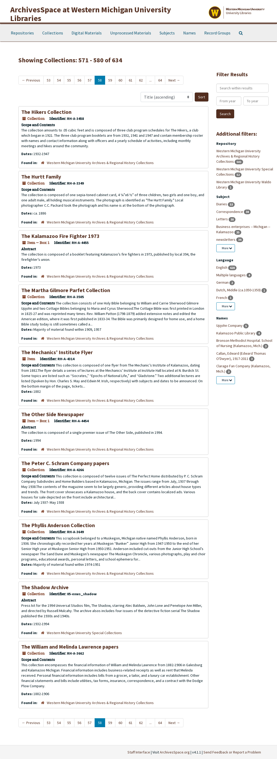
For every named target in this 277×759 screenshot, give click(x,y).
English (222, 267)
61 (130, 80)
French (222, 297)
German (222, 282)
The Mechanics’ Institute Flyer (57, 352)
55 (69, 80)
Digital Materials (86, 32)
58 (100, 80)
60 (120, 80)
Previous (31, 80)
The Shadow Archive (45, 587)
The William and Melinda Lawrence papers (70, 646)
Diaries (222, 204)
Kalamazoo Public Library (236, 333)
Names (189, 32)
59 (110, 80)
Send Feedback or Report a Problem (232, 752)
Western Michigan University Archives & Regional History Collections (100, 162)
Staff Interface (138, 752)
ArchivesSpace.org (175, 752)
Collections (52, 32)
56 (79, 80)
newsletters (226, 239)
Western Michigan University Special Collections (84, 632)
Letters (222, 219)
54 (59, 80)
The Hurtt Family (41, 176)
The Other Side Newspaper (52, 414)
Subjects (167, 32)
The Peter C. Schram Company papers (65, 463)
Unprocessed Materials (130, 32)
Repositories (22, 32)
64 (160, 80)
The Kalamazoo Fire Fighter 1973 (60, 236)
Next (174, 80)
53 (48, 80)
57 (89, 80)
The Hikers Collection (46, 112)
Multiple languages (231, 275)
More (227, 248)
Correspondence (230, 211)
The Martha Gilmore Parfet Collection (65, 290)
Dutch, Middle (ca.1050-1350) (238, 290)
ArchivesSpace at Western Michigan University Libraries (90, 13)
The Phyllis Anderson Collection (58, 525)
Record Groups (217, 32)
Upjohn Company (229, 325)
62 (141, 80)
